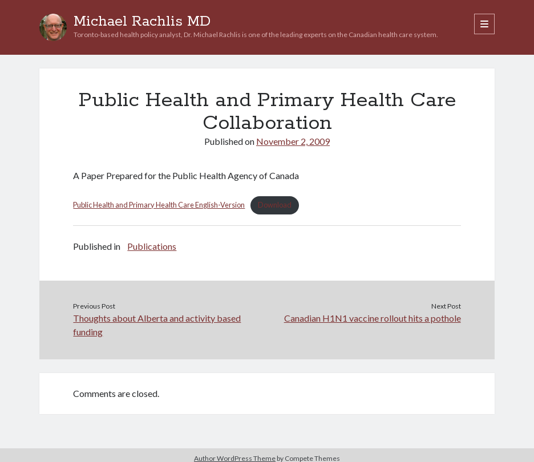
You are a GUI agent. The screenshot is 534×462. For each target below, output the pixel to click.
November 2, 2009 (293, 141)
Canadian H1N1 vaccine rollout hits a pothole (372, 318)
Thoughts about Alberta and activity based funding (157, 325)
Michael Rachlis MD (142, 22)
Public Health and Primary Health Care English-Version (159, 204)
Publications (151, 246)
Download (275, 204)
